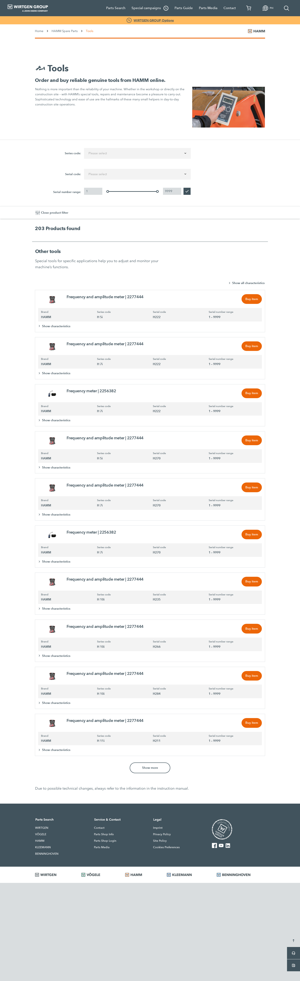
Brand (44, 312)
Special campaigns (150, 8)
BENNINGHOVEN (46, 857)
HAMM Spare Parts (65, 31)
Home (39, 31)
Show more (150, 771)
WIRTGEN (41, 831)
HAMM (39, 844)
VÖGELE (40, 837)
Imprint (158, 831)
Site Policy (160, 844)
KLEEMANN (43, 850)
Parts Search (115, 8)
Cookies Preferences (166, 850)
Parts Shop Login (105, 844)
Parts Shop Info (104, 837)
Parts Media (208, 8)
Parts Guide (184, 8)
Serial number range (221, 312)
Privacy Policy (162, 837)
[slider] (107, 191)
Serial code (159, 312)
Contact (229, 8)
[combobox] (137, 153)
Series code (104, 312)
